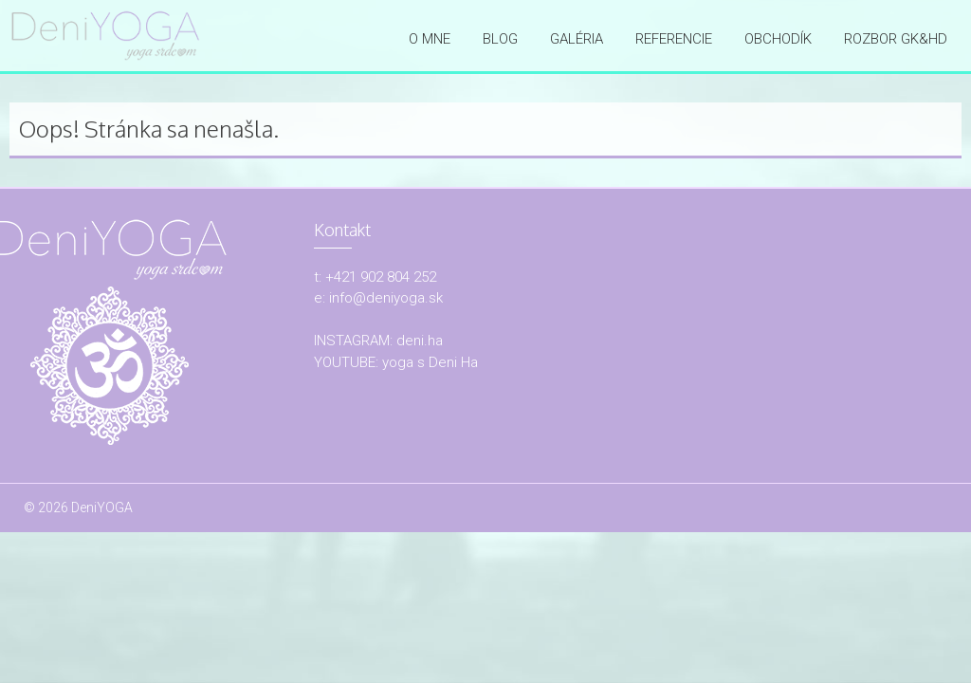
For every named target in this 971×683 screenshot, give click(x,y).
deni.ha (419, 340)
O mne (429, 38)
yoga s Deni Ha (430, 362)
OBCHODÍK (778, 38)
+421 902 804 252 (380, 277)
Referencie (673, 38)
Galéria (576, 38)
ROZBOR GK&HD (895, 38)
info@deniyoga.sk (386, 297)
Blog (500, 38)
